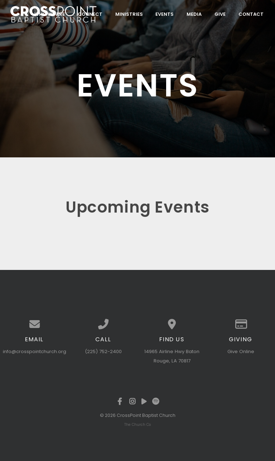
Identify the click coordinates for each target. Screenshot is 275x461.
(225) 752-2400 (103, 351)
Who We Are (49, 13)
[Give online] (240, 324)
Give (220, 13)
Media (194, 13)
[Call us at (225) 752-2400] (103, 324)
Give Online (240, 351)
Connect (90, 13)
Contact (251, 13)
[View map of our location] (171, 324)
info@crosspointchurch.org (34, 351)
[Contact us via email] (34, 324)
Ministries (129, 13)
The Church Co (137, 424)
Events (164, 13)
